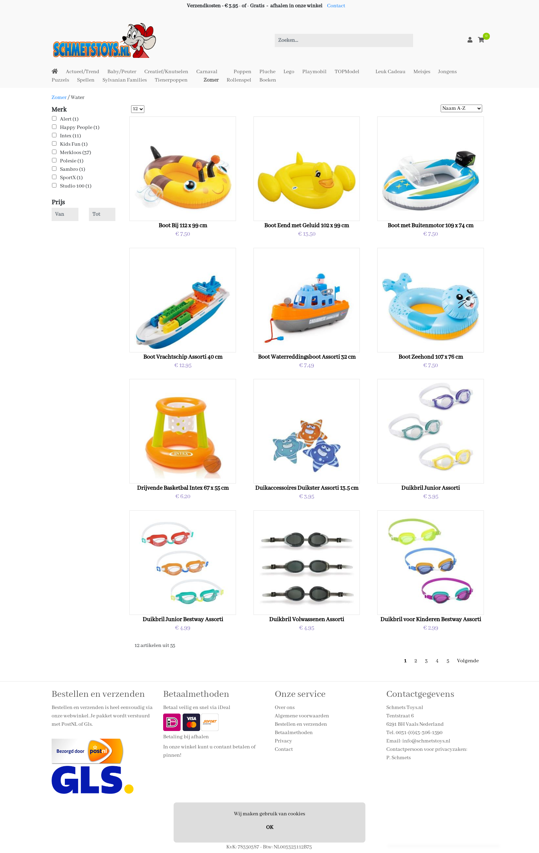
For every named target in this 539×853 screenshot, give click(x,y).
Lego (288, 72)
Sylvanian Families (125, 80)
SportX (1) (71, 178)
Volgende (468, 661)
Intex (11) (70, 136)
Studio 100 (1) (75, 186)
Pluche (267, 72)
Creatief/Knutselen (166, 72)
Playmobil (314, 72)
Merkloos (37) (75, 153)
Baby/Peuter (121, 72)
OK (269, 827)
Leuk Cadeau (390, 72)
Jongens (447, 72)
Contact (336, 6)
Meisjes (421, 72)
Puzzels (60, 80)
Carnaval (207, 72)
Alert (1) (69, 119)
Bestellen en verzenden (301, 724)
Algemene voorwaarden (302, 716)
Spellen (85, 80)
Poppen (242, 72)
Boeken (267, 80)
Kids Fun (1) (74, 144)
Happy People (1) (79, 127)
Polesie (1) (71, 161)
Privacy (283, 741)
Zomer (211, 80)
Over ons (285, 708)
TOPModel (347, 72)
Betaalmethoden (294, 733)
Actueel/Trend (82, 72)
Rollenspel (239, 80)
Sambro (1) (72, 169)
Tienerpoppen (171, 80)
